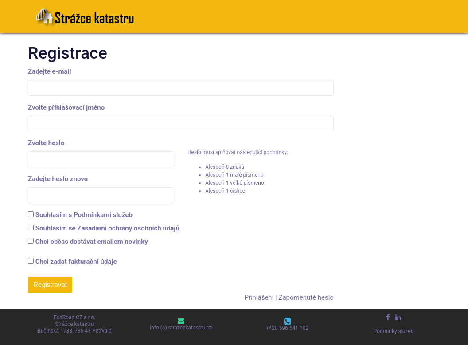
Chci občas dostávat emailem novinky (91, 242)
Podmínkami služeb (103, 215)
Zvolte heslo (46, 143)
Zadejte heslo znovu (58, 179)
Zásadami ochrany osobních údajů (128, 228)
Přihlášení (258, 297)
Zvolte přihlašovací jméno (66, 107)
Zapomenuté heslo (306, 297)
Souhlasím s (84, 215)
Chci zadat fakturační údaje (72, 262)
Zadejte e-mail (49, 71)
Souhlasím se (107, 228)
